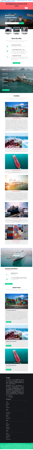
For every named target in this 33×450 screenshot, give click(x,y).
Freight (8, 378)
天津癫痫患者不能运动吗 (16, 449)
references (8, 429)
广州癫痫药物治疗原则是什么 (7, 449)
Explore (7, 426)
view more (16, 63)
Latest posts (8, 414)
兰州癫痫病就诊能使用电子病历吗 (9, 445)
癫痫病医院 (17, 444)
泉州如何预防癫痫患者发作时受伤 (20, 445)
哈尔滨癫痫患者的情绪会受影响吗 (25, 449)
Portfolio (7, 405)
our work (7, 425)
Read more (8, 322)
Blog (6, 406)
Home (7, 402)
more (7, 423)
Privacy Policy (8, 418)
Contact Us (8, 408)
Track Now (21, 23)
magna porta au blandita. (11, 342)
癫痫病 (15, 444)
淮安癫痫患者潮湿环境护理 (9, 446)
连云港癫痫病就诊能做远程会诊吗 (19, 446)
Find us (7, 417)
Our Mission (8, 413)
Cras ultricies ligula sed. (11, 311)
